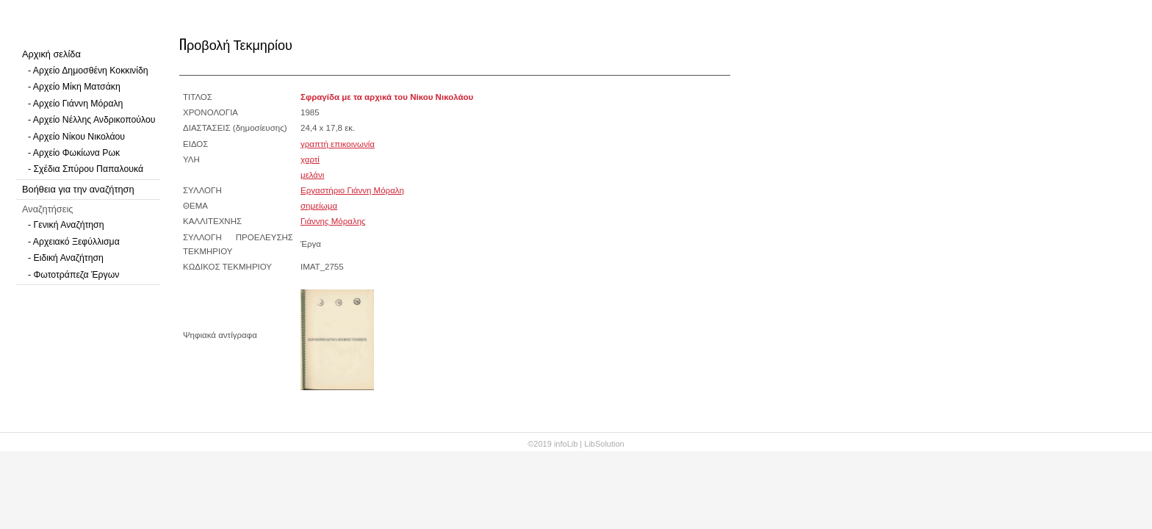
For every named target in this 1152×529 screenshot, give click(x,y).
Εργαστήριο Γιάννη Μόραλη (352, 190)
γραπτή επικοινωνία (337, 144)
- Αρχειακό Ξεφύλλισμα (74, 242)
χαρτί (310, 159)
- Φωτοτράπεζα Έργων (73, 275)
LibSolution (604, 443)
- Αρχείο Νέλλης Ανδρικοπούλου (91, 120)
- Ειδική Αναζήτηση (66, 258)
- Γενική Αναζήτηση (66, 225)
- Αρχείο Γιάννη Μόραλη (75, 103)
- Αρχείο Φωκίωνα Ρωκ (74, 153)
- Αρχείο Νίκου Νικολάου (76, 137)
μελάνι (312, 174)
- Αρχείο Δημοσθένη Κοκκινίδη (88, 70)
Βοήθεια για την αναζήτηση (78, 189)
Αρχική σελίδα (51, 54)
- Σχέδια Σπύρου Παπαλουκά (85, 169)
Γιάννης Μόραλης (333, 221)
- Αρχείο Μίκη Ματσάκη (74, 87)
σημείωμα (318, 205)
